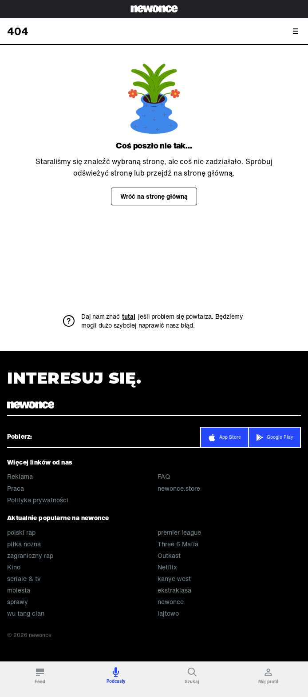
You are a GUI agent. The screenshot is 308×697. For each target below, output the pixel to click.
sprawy (17, 601)
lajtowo (168, 613)
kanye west (174, 578)
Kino (13, 567)
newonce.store (179, 488)
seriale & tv (23, 578)
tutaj (128, 316)
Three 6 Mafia (178, 544)
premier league (179, 532)
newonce (171, 601)
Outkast (169, 555)
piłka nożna (24, 544)
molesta (18, 590)
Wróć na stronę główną (154, 196)
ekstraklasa (174, 590)
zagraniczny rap (30, 555)
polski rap (21, 532)
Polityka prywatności (37, 500)
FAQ (164, 476)
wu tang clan (25, 613)
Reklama (20, 476)
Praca (15, 488)
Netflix (167, 567)
